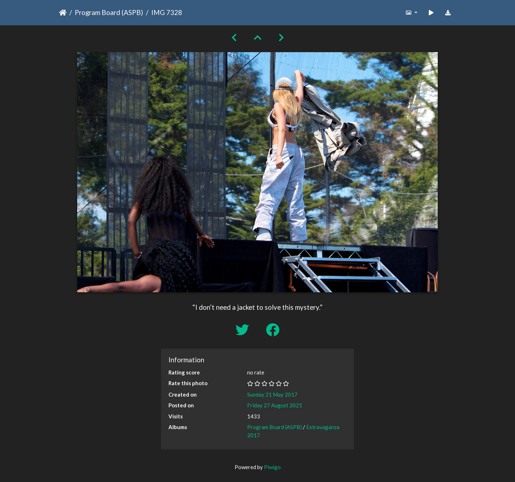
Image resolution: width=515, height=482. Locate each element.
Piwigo (272, 467)
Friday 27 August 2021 (274, 405)
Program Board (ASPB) (109, 12)
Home (63, 13)
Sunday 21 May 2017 (272, 394)
